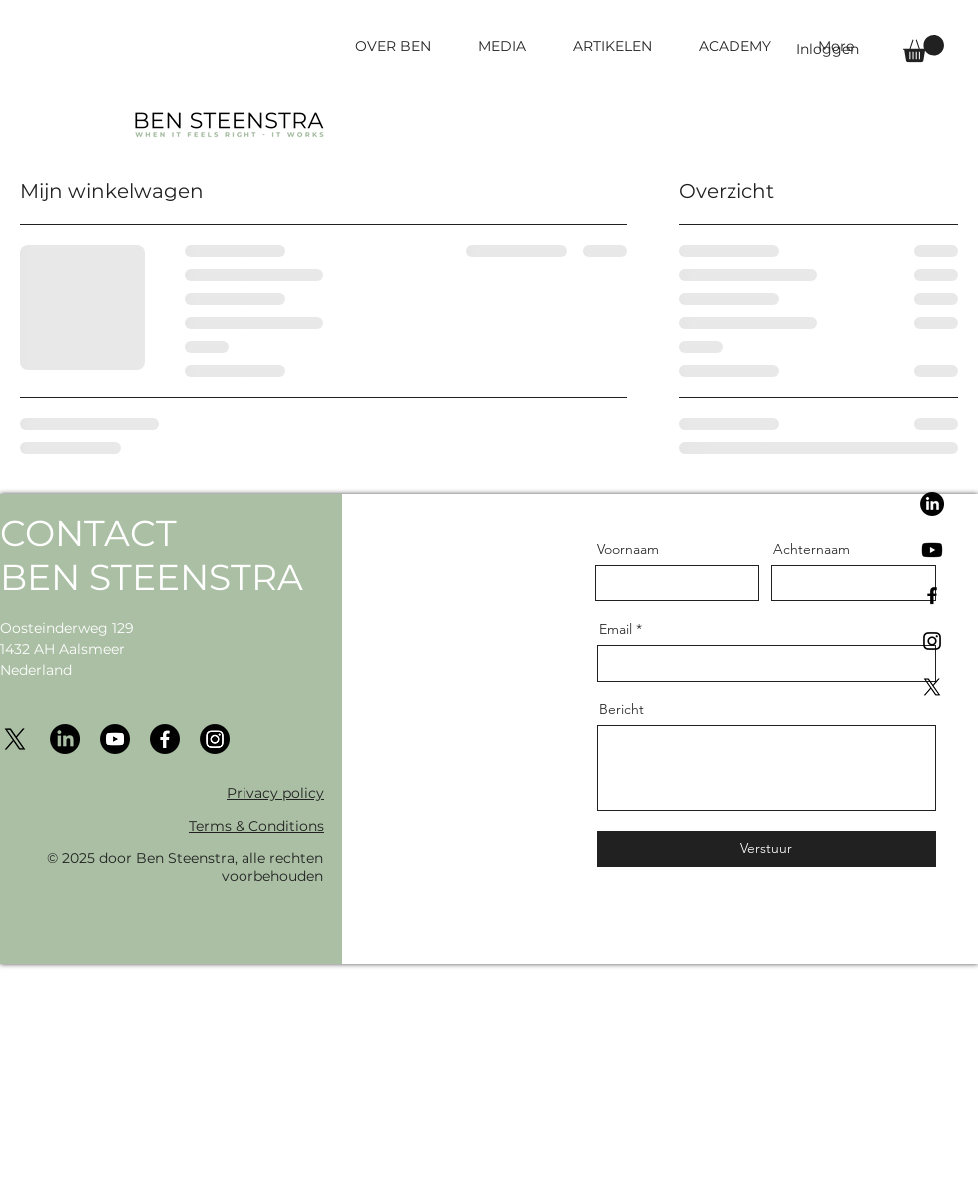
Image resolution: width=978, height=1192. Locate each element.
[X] (932, 687)
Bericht (621, 709)
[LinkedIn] (932, 504)
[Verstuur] (766, 849)
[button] (923, 48)
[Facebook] (165, 739)
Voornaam (628, 549)
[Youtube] (932, 550)
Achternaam (811, 549)
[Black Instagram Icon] (932, 641)
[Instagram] (215, 739)
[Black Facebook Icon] (932, 595)
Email (615, 629)
